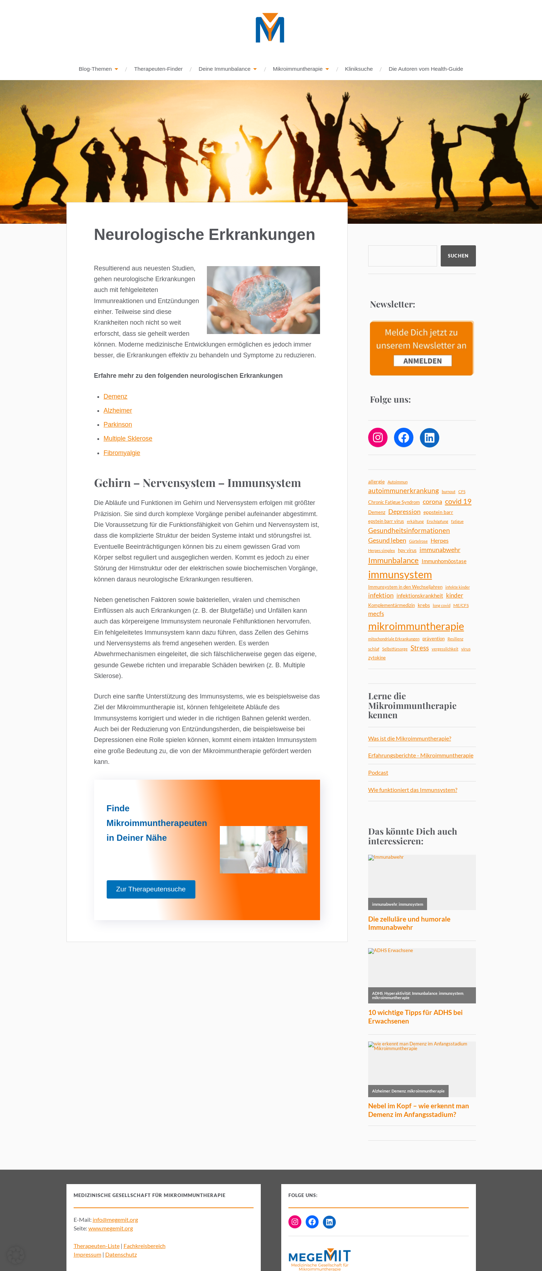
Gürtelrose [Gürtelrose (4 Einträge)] (418, 541)
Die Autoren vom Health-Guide (426, 69)
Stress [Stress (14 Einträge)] (420, 648)
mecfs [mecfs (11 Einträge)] (376, 614)
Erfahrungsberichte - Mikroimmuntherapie (420, 755)
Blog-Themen (95, 69)
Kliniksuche (359, 69)
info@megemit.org (115, 1219)
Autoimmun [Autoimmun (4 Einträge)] (398, 482)
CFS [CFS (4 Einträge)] (461, 492)
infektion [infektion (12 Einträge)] (381, 595)
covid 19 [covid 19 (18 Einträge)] (458, 501)
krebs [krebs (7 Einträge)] (424, 605)
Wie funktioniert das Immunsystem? (412, 790)
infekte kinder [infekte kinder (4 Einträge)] (457, 587)
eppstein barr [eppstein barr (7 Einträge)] (438, 512)
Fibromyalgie (121, 453)
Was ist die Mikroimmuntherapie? (409, 738)
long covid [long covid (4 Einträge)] (441, 605)
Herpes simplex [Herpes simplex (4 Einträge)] (381, 550)
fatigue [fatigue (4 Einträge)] (457, 521)
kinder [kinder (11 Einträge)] (454, 595)
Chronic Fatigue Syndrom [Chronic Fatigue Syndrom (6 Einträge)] (394, 502)
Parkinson (117, 424)
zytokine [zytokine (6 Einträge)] (377, 658)
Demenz (115, 396)
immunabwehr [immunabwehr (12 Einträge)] (440, 550)
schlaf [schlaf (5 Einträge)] (373, 649)
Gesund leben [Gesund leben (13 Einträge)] (387, 540)
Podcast (378, 772)
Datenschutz (121, 1254)
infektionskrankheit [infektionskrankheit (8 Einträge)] (420, 596)
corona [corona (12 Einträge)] (432, 502)
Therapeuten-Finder (158, 69)
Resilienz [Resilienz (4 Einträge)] (455, 639)
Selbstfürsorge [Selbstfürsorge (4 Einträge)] (395, 649)
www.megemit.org (110, 1228)
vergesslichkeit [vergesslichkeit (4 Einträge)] (445, 649)
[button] (16, 1255)
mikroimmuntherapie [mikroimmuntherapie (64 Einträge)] (416, 626)
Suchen (458, 256)
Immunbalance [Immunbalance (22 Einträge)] (393, 560)
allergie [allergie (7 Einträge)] (376, 482)
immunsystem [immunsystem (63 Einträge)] (400, 574)
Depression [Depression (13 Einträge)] (404, 512)
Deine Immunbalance (225, 69)
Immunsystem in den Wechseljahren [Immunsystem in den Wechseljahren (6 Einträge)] (405, 587)
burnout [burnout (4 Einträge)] (448, 492)
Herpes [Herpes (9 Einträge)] (440, 540)
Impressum (87, 1254)
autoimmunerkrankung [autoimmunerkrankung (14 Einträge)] (403, 491)
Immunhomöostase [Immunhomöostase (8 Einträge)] (444, 561)
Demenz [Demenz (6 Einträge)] (376, 512)
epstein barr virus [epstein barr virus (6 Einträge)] (386, 521)
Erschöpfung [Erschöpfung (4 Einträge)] (437, 521)
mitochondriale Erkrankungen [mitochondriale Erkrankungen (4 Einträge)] (394, 639)
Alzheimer (117, 410)
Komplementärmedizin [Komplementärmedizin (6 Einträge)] (391, 605)
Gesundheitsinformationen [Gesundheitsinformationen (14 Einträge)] (409, 531)
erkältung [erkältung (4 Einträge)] (415, 521)
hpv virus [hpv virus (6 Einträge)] (407, 550)
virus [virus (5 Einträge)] (466, 649)
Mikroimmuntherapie (298, 69)
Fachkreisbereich (145, 1246)
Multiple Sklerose (127, 438)
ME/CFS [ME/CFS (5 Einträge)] (461, 605)
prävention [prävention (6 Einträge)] (433, 639)
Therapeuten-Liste (97, 1246)
